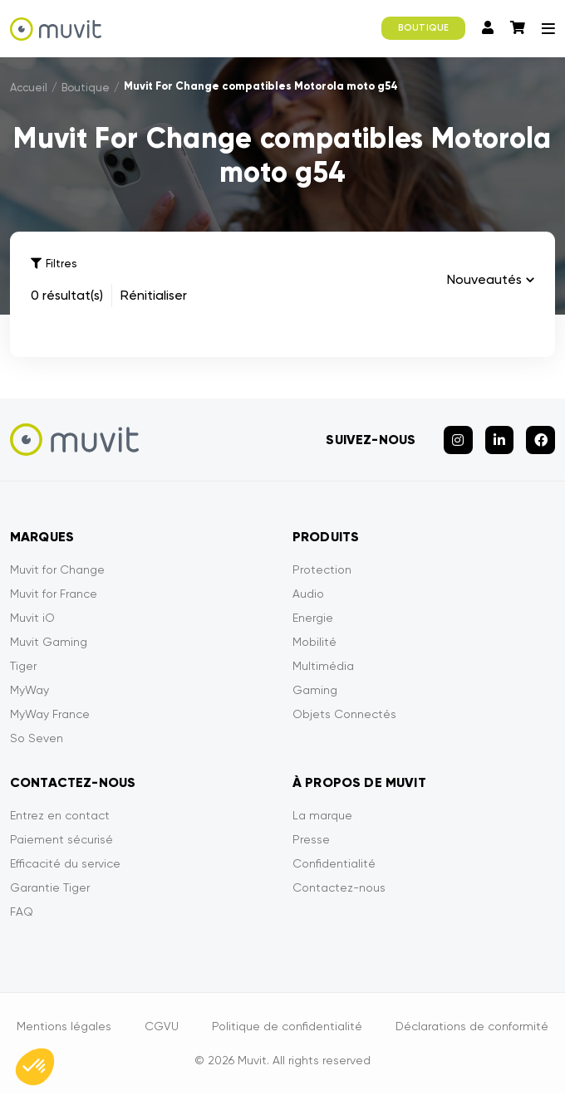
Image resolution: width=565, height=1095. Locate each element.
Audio (308, 594)
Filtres (53, 263)
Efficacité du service (65, 864)
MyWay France (50, 714)
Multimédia (323, 666)
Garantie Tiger (50, 888)
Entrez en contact (60, 816)
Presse (311, 840)
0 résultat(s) (67, 295)
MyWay (29, 690)
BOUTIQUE (423, 27)
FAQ (21, 912)
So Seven (36, 738)
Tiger (23, 666)
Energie (312, 618)
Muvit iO (32, 618)
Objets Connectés (344, 714)
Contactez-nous (339, 888)
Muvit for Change (57, 570)
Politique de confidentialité (287, 1027)
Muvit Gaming (48, 642)
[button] (35, 1067)
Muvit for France (53, 594)
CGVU (162, 1027)
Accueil (28, 87)
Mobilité (314, 642)
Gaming (314, 690)
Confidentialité (334, 864)
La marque (322, 816)
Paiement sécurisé (61, 840)
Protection (321, 570)
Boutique (85, 87)
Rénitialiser (153, 295)
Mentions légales (64, 1027)
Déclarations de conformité (472, 1027)
